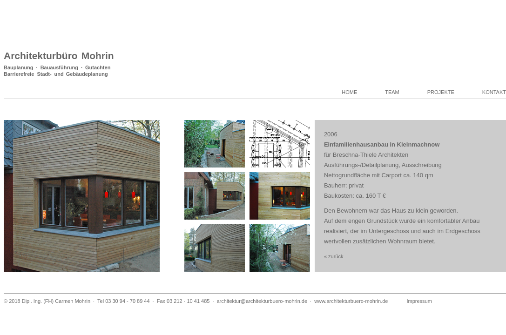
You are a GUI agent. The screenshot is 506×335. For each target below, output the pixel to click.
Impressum (419, 301)
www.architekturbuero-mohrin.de (351, 301)
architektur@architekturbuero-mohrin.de (261, 301)
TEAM (392, 92)
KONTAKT (494, 92)
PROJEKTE (440, 92)
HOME (349, 92)
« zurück (334, 256)
